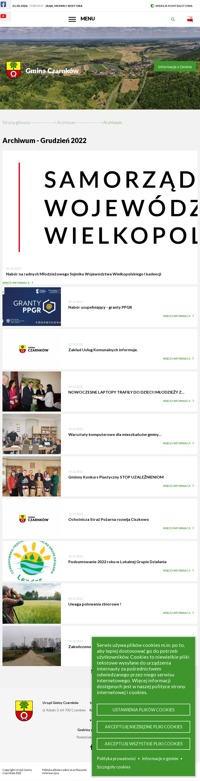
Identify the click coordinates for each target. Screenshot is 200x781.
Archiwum (66, 122)
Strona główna (15, 122)
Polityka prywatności (116, 758)
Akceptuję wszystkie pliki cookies (144, 743)
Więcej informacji (17, 282)
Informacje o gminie (160, 758)
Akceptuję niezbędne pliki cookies (143, 726)
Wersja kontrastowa (172, 6)
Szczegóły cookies (113, 766)
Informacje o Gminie (175, 66)
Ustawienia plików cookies (143, 709)
